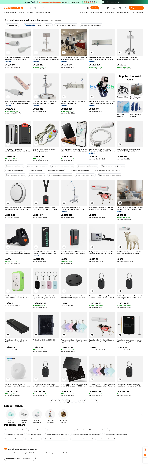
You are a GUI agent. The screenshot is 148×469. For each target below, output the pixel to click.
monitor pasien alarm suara (14, 434)
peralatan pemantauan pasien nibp (56, 434)
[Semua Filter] (12, 25)
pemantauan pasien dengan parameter (61, 430)
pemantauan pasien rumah (14, 430)
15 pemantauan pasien (34, 170)
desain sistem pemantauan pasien (63, 166)
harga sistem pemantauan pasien (78, 170)
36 (92, 401)
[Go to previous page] (51, 401)
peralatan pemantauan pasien (15, 175)
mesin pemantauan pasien (14, 439)
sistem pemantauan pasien (55, 170)
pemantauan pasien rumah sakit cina (56, 439)
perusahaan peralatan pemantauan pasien (90, 430)
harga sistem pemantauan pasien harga (105, 170)
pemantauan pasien (34, 434)
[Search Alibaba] (57, 8)
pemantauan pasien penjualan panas (113, 166)
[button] (88, 8)
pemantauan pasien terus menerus (109, 175)
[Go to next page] (96, 401)
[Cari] (94, 7)
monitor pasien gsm (33, 439)
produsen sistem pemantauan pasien (115, 434)
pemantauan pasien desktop (85, 175)
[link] (145, 449)
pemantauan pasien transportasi (82, 439)
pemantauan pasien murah (14, 166)
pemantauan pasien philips (14, 170)
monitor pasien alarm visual (106, 439)
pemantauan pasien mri (37, 175)
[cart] (114, 8)
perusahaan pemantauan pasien (37, 166)
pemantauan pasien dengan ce (87, 166)
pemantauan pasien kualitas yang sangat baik (85, 434)
